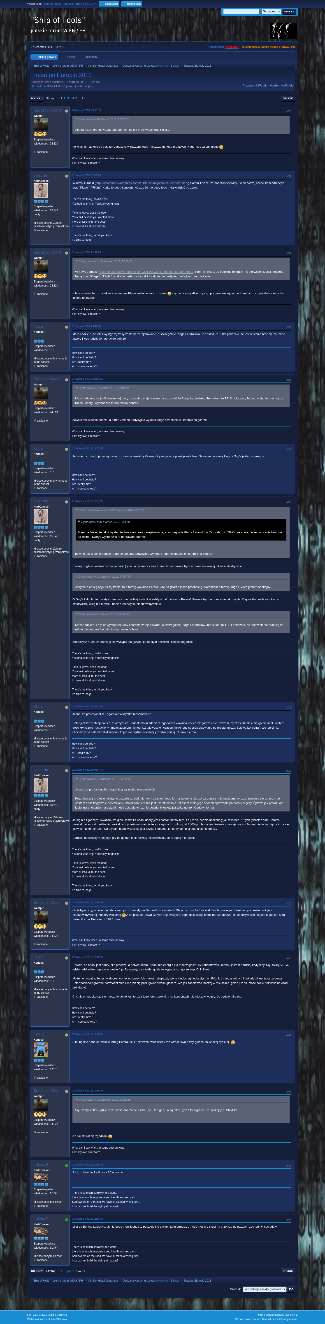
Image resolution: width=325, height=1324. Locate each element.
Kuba (38, 326)
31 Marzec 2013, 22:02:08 (86, 252)
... (79, 98)
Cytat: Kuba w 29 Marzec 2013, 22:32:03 (104, 119)
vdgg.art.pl (232, 47)
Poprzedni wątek (255, 85)
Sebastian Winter (48, 110)
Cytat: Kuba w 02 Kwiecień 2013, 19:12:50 (105, 1099)
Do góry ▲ (292, 1314)
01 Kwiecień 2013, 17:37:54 (87, 448)
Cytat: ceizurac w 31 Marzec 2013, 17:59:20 (105, 261)
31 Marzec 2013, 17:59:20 (86, 175)
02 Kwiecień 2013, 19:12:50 (87, 957)
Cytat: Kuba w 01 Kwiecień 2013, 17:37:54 (105, 576)
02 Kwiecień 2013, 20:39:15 (87, 1164)
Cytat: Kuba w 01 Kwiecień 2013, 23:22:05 (105, 779)
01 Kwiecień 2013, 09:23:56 (87, 379)
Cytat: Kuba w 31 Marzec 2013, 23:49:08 (104, 388)
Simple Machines (57, 1314)
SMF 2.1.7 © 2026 (37, 1314)
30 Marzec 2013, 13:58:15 (86, 110)
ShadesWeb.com (57, 1319)
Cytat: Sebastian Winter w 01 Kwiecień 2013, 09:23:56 (112, 510)
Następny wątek (281, 85)
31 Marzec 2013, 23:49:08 (86, 326)
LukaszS (41, 1165)
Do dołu (37, 98)
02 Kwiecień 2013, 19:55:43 (87, 1090)
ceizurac (41, 175)
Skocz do (235, 1289)
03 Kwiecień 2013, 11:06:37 (87, 1218)
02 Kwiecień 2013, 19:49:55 (87, 1034)
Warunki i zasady (275, 1314)
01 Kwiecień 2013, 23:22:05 (87, 706)
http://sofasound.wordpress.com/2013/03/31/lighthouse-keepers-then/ (142, 183)
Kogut (39, 1034)
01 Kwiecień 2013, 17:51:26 (87, 501)
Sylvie (174, 65)
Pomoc (260, 1314)
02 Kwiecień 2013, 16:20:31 (87, 902)
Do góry (37, 1271)
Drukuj (288, 98)
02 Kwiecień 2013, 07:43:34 (87, 769)
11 (83, 98)
